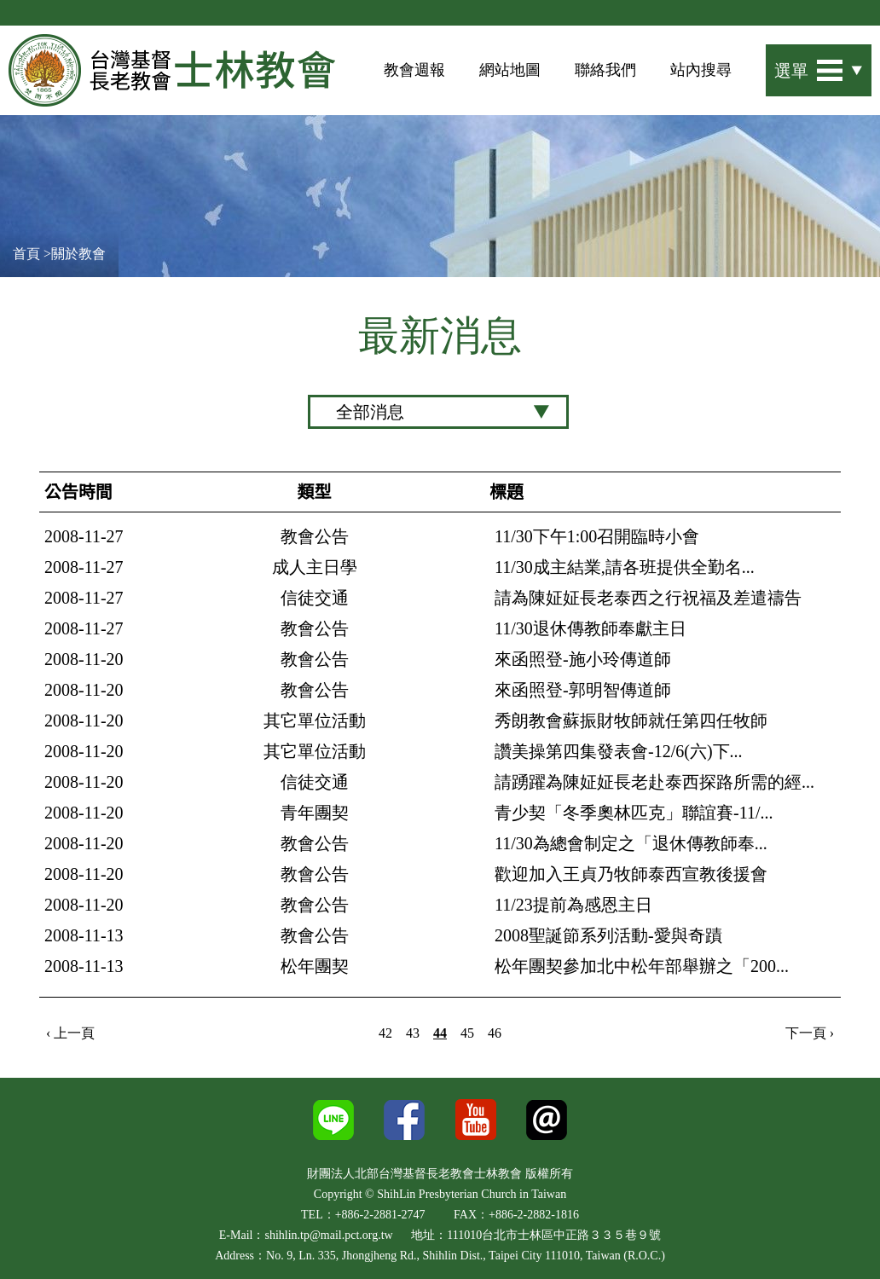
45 (467, 1033)
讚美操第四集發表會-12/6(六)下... (619, 751)
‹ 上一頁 (70, 1033)
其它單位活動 (314, 720)
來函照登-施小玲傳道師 (583, 659)
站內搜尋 (701, 69)
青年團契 (315, 812)
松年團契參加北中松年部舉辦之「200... (642, 966)
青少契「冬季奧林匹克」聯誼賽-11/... (634, 812)
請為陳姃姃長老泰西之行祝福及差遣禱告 (648, 597)
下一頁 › (809, 1033)
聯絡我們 (605, 69)
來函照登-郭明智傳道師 (583, 689)
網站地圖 (510, 69)
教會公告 (315, 536)
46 (494, 1033)
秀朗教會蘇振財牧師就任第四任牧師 (631, 720)
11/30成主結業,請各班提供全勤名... (625, 567)
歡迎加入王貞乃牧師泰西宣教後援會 (631, 874)
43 (413, 1033)
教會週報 (414, 69)
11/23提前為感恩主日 (573, 904)
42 (385, 1033)
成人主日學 (314, 567)
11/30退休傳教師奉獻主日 (590, 628)
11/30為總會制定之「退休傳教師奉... (631, 843)
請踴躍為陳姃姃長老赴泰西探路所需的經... (654, 782)
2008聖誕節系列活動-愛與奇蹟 (608, 935)
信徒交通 (315, 597)
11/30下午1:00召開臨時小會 (597, 536)
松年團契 (315, 966)
